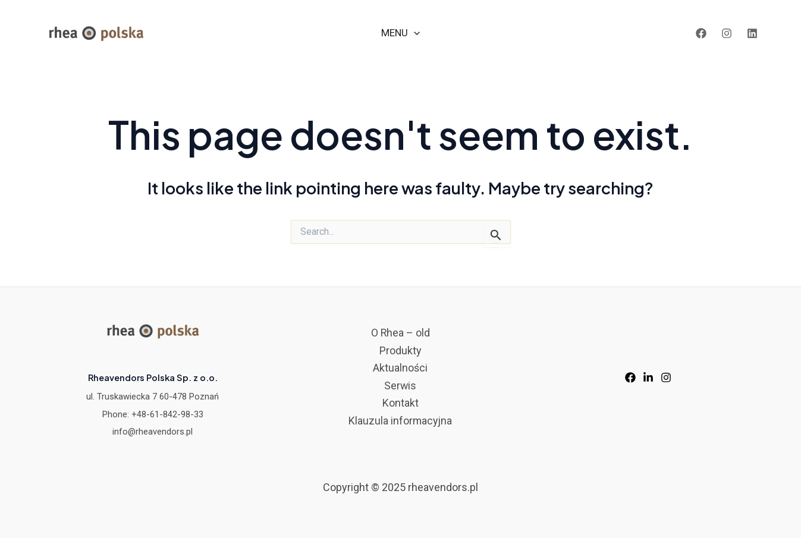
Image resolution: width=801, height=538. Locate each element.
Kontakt (400, 403)
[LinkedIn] (752, 33)
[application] (414, 33)
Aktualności (400, 367)
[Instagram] (726, 33)
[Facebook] (701, 33)
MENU (400, 33)
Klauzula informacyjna (400, 420)
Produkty (400, 350)
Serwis (400, 385)
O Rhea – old (400, 332)
